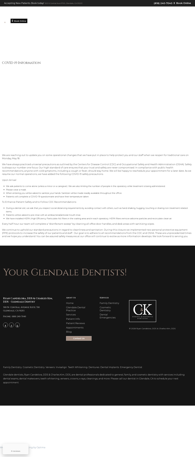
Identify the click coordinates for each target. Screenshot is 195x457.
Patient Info (95, 13)
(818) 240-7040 (163, 3)
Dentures (94, 375)
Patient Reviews (114, 13)
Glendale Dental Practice (56, 13)
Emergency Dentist (131, 375)
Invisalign (61, 375)
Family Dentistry (109, 306)
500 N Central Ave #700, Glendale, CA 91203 (69, 3)
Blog (147, 13)
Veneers (50, 375)
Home (34, 13)
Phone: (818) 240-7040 (14, 319)
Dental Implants (110, 375)
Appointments (134, 13)
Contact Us (159, 13)
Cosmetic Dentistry (34, 375)
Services (79, 13)
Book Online (182, 3)
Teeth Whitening (78, 375)
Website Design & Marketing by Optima (22, 455)
